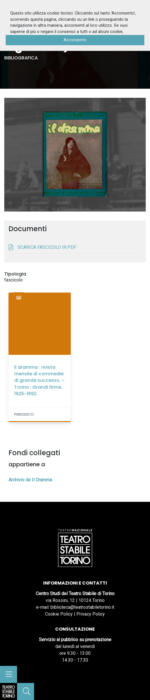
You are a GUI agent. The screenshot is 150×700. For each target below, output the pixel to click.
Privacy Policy (90, 614)
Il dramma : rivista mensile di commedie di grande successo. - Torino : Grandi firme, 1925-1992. (39, 380)
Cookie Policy (59, 614)
